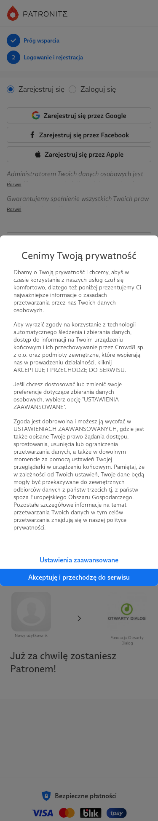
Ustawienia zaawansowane (79, 560)
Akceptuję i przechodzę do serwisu (79, 577)
